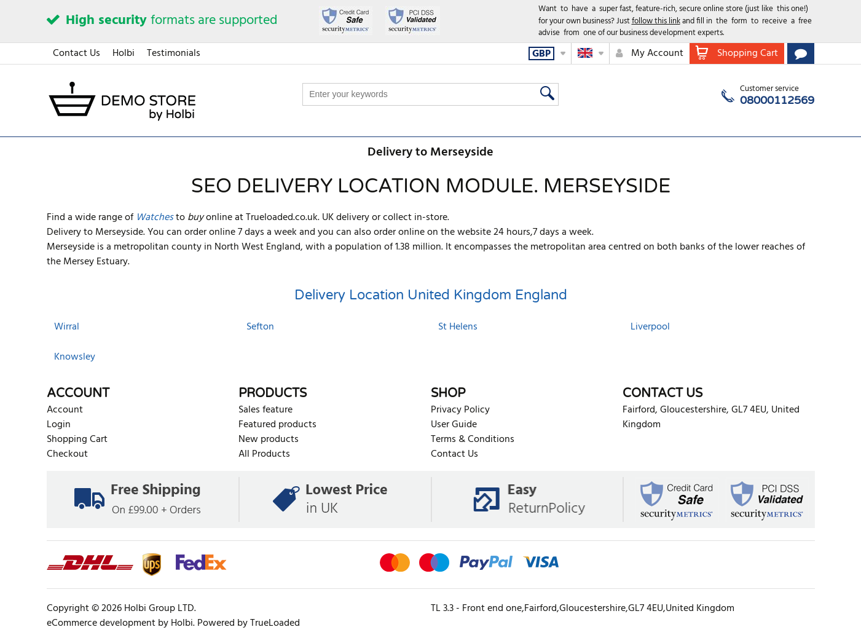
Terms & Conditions (472, 440)
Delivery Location (349, 295)
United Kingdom (459, 295)
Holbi (123, 53)
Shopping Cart (77, 440)
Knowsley (74, 357)
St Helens (458, 327)
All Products (264, 454)
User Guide (454, 425)
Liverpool (650, 327)
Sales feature (265, 410)
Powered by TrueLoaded (248, 623)
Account (65, 410)
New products (268, 440)
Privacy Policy (460, 410)
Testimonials (173, 53)
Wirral (66, 327)
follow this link (656, 21)
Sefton (260, 327)
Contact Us (76, 53)
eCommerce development (101, 623)
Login (59, 425)
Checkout (67, 454)
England (541, 295)
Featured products (277, 425)
